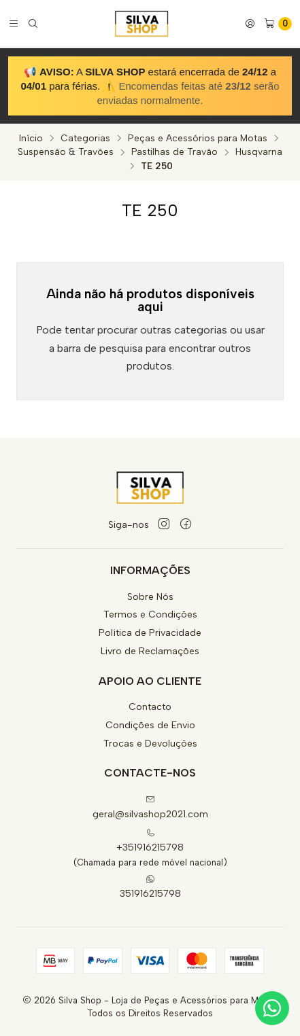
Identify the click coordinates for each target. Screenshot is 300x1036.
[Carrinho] (278, 24)
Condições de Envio (150, 725)
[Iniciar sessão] (250, 23)
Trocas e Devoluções (150, 743)
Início (31, 138)
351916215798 (150, 886)
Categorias (85, 138)
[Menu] (13, 23)
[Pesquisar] (33, 23)
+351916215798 (150, 840)
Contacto (150, 707)
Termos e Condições (150, 614)
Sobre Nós (150, 597)
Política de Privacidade (150, 633)
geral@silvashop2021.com (150, 807)
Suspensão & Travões (66, 152)
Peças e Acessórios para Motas (197, 138)
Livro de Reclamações (150, 651)
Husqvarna (258, 152)
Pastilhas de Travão (174, 152)
